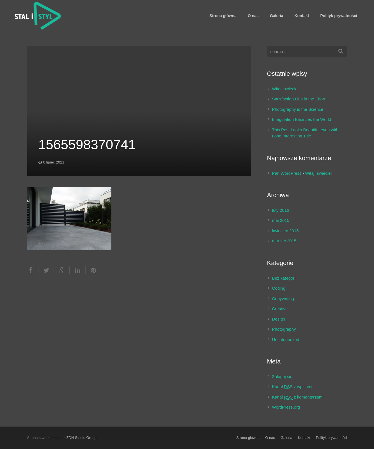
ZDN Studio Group (81, 438)
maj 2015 (281, 220)
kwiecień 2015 (285, 230)
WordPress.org (286, 407)
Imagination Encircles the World (301, 119)
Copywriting (283, 298)
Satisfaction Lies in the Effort (298, 98)
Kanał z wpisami (292, 386)
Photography (284, 329)
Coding (279, 288)
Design (278, 319)
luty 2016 (280, 210)
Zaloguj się (282, 376)
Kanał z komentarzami (297, 397)
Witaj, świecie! (285, 88)
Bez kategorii (284, 278)
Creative (280, 308)
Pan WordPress (287, 173)
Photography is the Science (297, 109)
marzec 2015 (284, 240)
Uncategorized (285, 339)
